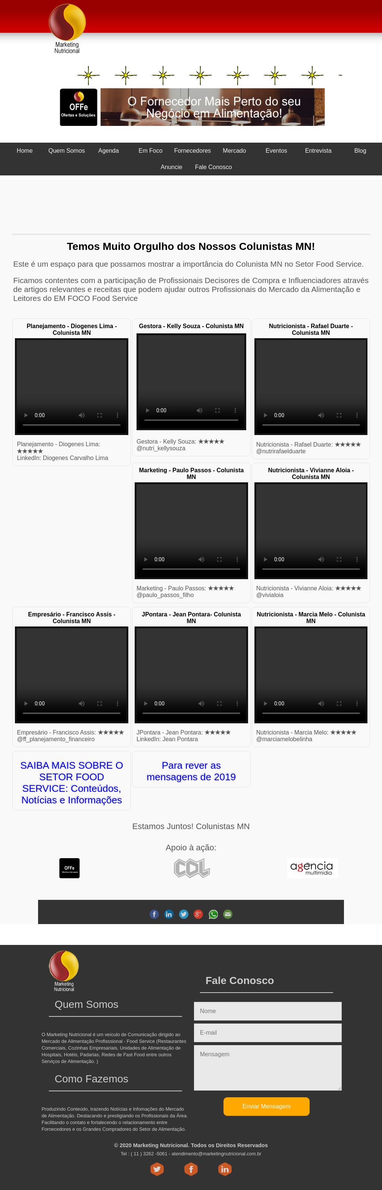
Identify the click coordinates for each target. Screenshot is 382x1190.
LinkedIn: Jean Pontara (167, 739)
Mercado (234, 150)
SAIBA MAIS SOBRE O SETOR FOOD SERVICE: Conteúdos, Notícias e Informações (71, 783)
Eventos (276, 150)
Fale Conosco (213, 167)
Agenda (108, 150)
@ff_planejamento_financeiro (55, 739)
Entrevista (318, 150)
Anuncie (171, 167)
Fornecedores (192, 150)
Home (25, 150)
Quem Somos (66, 150)
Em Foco (151, 150)
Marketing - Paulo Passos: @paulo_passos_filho (185, 591)
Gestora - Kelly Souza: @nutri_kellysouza (180, 444)
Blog (360, 150)
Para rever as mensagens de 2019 (191, 771)
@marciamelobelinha (306, 735)
